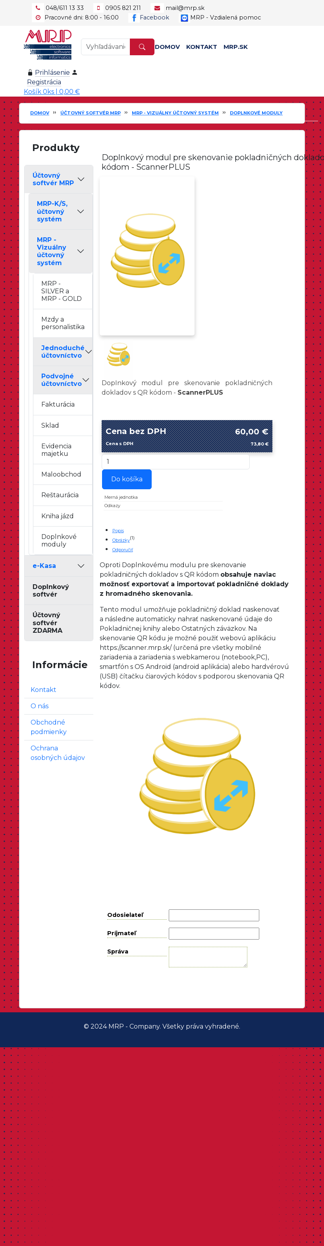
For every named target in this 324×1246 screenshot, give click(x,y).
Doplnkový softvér (51, 590)
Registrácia (44, 82)
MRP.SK (236, 46)
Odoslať (202, 987)
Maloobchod (61, 474)
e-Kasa (44, 566)
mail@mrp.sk (185, 8)
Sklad (50, 425)
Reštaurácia (60, 495)
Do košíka (127, 479)
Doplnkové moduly (256, 113)
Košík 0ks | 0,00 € (52, 91)
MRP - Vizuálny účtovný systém (175, 113)
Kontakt (201, 46)
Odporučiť (122, 549)
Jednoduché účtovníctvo (63, 351)
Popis (118, 530)
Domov (167, 46)
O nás (39, 706)
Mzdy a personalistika (63, 323)
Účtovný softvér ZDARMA (47, 622)
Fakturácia (58, 404)
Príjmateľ (121, 933)
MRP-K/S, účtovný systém (52, 211)
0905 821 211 (123, 8)
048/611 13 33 (65, 8)
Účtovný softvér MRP (90, 113)
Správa (117, 951)
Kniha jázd (57, 516)
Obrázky (121, 540)
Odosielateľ (125, 915)
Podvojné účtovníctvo (61, 380)
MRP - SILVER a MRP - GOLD (61, 291)
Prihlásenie (52, 72)
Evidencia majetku (56, 449)
